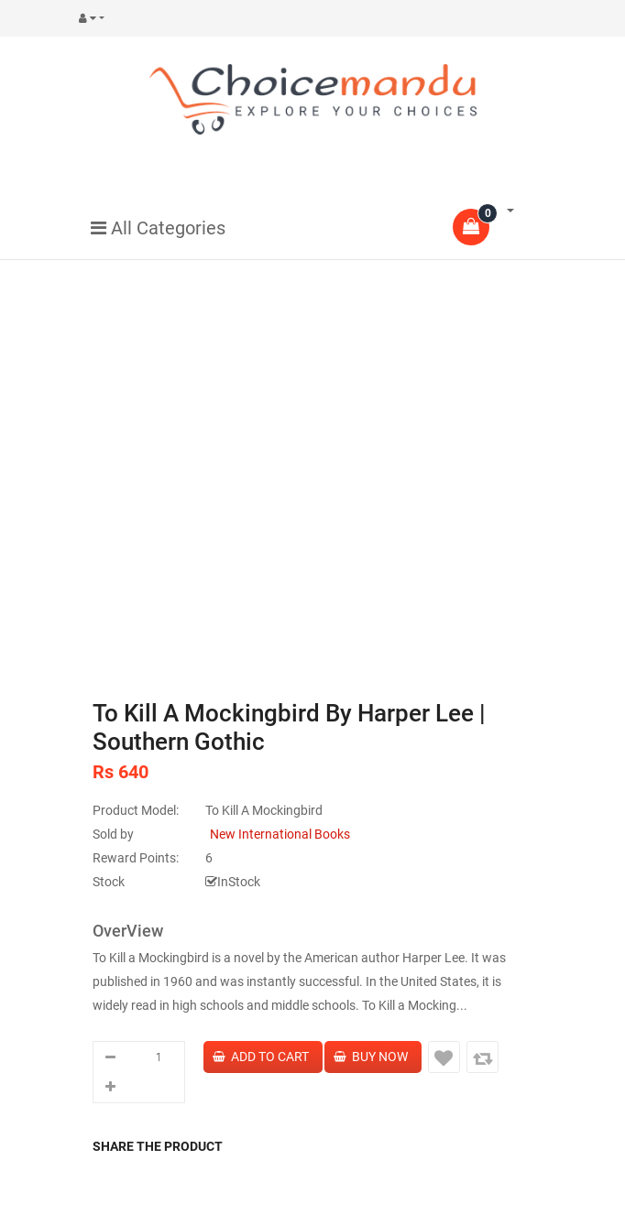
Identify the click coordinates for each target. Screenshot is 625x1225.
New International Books (280, 834)
